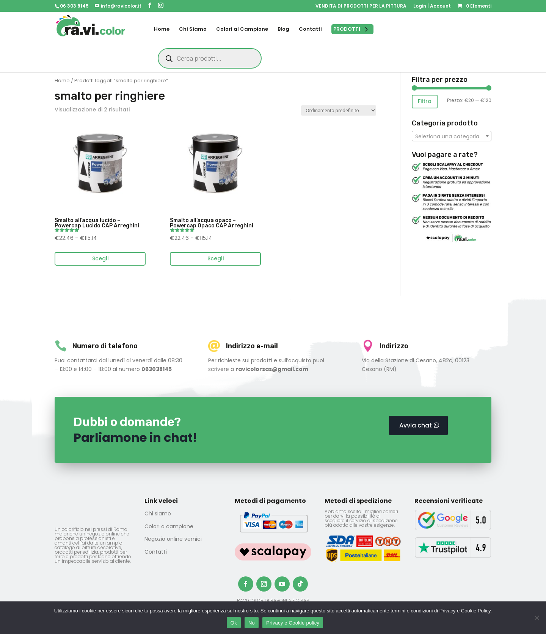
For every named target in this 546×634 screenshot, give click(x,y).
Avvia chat (415, 425)
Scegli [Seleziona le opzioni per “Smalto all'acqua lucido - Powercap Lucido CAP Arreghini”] (100, 258)
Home (62, 80)
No (251, 623)
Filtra (424, 101)
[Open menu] (352, 29)
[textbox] (451, 136)
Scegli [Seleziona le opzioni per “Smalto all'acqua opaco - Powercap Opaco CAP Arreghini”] (215, 258)
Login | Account (432, 6)
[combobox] (451, 136)
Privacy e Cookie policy (292, 623)
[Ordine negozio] (338, 110)
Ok (234, 623)
